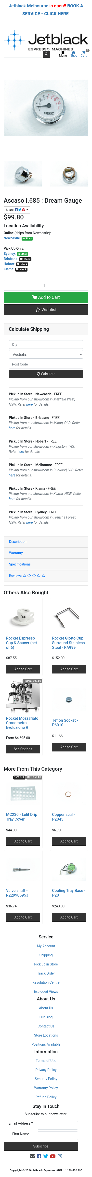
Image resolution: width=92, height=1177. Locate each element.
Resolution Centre (45, 982)
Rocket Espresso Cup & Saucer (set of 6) (21, 643)
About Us (46, 1008)
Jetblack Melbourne (28, 5)
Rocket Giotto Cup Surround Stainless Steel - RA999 (68, 643)
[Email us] (32, 1156)
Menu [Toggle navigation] (63, 54)
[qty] (46, 344)
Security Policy (46, 1079)
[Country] (46, 354)
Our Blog (46, 1017)
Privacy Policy (45, 1070)
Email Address (21, 1123)
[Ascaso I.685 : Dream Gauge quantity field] (46, 285)
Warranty (16, 553)
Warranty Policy (46, 1088)
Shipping (46, 955)
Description (17, 542)
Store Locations (46, 1035)
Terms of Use (46, 1061)
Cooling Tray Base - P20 (68, 893)
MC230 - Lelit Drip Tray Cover (21, 817)
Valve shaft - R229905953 (17, 893)
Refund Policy (46, 1097)
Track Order (46, 973)
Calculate (46, 374)
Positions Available (46, 1044)
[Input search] (23, 54)
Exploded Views (46, 992)
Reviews (27, 576)
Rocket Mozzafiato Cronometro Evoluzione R (22, 723)
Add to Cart (46, 297)
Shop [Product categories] (73, 54)
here (29, 404)
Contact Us (46, 1026)
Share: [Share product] (16, 210)
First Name (20, 1134)
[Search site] (46, 54)
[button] (46, 309)
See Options (23, 749)
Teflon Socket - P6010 (65, 722)
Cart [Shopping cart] (84, 54)
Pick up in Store (46, 964)
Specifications (20, 564)
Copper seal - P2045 (63, 817)
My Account (46, 946)
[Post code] (46, 364)
